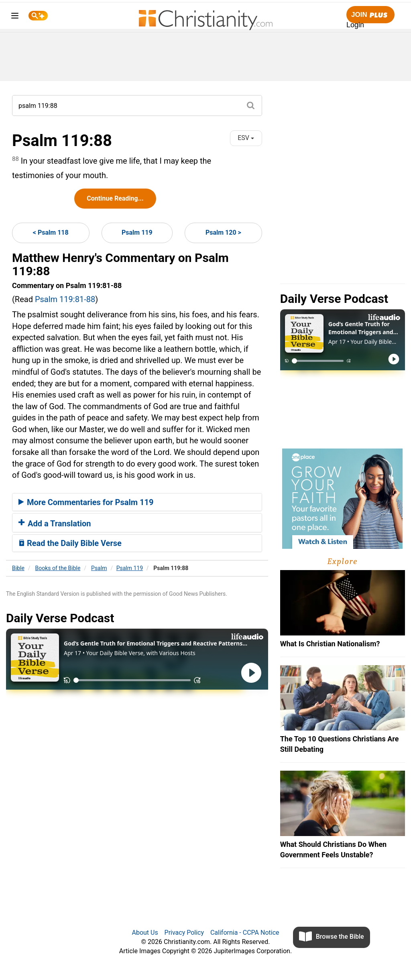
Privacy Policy (184, 932)
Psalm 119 (137, 232)
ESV (246, 138)
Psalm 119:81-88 (65, 299)
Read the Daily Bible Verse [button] (70, 543)
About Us (145, 932)
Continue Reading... (115, 198)
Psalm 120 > (223, 232)
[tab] (137, 502)
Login (355, 25)
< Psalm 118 (51, 232)
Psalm (99, 568)
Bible (18, 568)
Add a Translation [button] (54, 523)
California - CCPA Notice (244, 932)
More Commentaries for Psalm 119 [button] (85, 502)
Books (58, 568)
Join (370, 15)
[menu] (15, 17)
